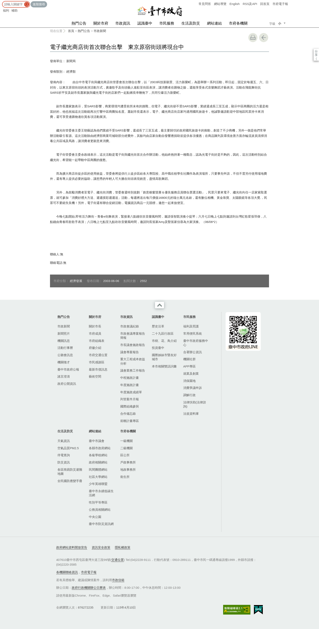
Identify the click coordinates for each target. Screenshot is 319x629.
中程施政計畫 (129, 377)
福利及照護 (191, 326)
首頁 (71, 31)
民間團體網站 (98, 469)
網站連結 (214, 23)
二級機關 (126, 448)
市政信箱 (118, 580)
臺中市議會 (96, 441)
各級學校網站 (98, 455)
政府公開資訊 (66, 383)
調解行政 (189, 395)
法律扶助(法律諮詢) (194, 404)
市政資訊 (122, 23)
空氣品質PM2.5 (68, 448)
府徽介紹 (95, 347)
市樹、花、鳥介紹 (164, 340)
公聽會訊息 (65, 355)
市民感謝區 (96, 362)
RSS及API (250, 4)
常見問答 (205, 4)
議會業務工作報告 (132, 370)
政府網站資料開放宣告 (71, 547)
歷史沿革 (158, 326)
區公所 (125, 455)
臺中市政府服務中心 (195, 343)
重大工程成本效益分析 (132, 361)
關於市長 (95, 326)
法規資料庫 (191, 413)
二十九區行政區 (163, 333)
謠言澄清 (63, 376)
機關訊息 (63, 340)
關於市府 (100, 23)
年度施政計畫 (129, 385)
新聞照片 (63, 333)
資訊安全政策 (101, 547)
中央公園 (95, 517)
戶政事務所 (128, 462)
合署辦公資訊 (192, 352)
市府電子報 (280, 4)
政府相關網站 (98, 462)
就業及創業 (191, 373)
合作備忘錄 (128, 413)
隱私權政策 (122, 547)
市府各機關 (238, 23)
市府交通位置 (98, 355)
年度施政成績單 (131, 392)
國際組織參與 (129, 406)
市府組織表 (96, 340)
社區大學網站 (98, 477)
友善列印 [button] (252, 37)
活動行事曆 (65, 347)
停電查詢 (63, 455)
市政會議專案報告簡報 (132, 335)
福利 (6, 10)
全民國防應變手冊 (69, 481)
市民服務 (166, 23)
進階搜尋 (39, 4)
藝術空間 (95, 376)
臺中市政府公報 (68, 369)
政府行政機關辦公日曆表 (89, 587)
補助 (14, 10)
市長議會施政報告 (132, 345)
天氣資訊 (63, 441)
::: (1, 2)
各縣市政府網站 (100, 448)
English (235, 4)
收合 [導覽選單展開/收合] (159, 305)
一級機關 (126, 441)
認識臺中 (144, 23)
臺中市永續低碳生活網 (101, 493)
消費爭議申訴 (192, 388)
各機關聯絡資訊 (67, 572)
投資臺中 (158, 347)
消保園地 (189, 381)
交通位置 (117, 559)
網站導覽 (220, 4)
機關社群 (189, 359)
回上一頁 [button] (263, 37)
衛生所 (125, 477)
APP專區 (189, 366)
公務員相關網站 (100, 509)
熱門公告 (78, 23)
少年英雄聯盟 (98, 484)
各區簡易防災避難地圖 (69, 471)
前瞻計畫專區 (129, 421)
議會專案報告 (129, 352)
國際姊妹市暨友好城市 (164, 357)
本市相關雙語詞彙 (164, 366)
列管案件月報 (129, 399)
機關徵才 (63, 362)
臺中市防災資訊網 (101, 524)
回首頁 (264, 4)
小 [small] (279, 23)
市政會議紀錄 (129, 326)
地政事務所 (128, 469)
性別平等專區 (98, 502)
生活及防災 (190, 23)
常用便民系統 (192, 333)
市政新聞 (100, 31)
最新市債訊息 (98, 369)
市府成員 (95, 333)
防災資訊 (63, 462)
